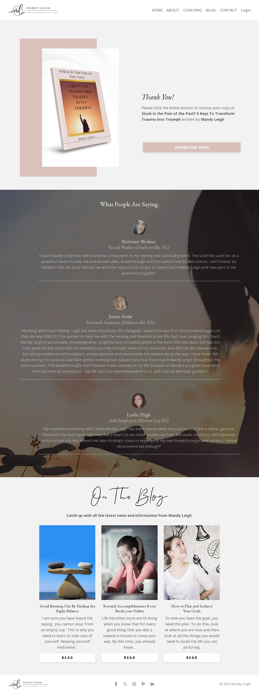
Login (246, 10)
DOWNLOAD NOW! (191, 147)
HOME (157, 10)
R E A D (67, 657)
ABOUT (173, 10)
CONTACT (228, 10)
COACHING (192, 10)
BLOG (211, 10)
